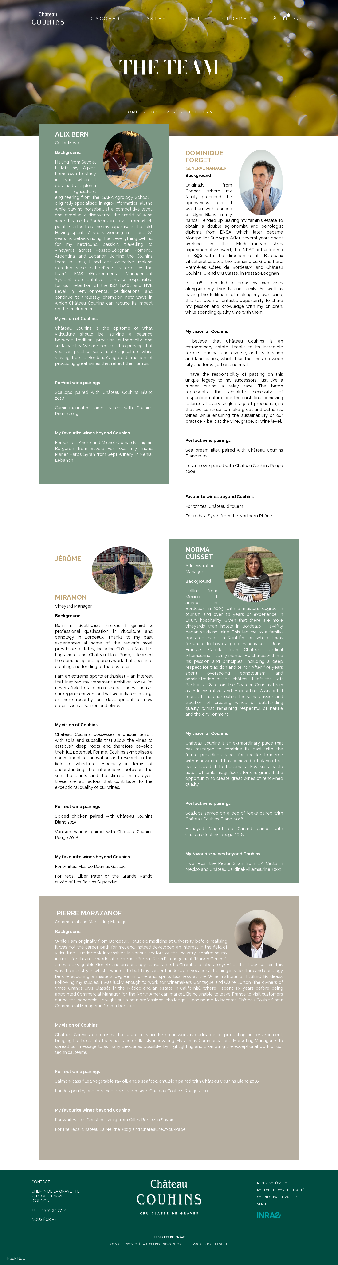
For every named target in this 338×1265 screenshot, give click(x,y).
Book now (16, 1258)
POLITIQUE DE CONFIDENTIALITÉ (280, 1190)
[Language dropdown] (298, 18)
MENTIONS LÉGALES (272, 1183)
